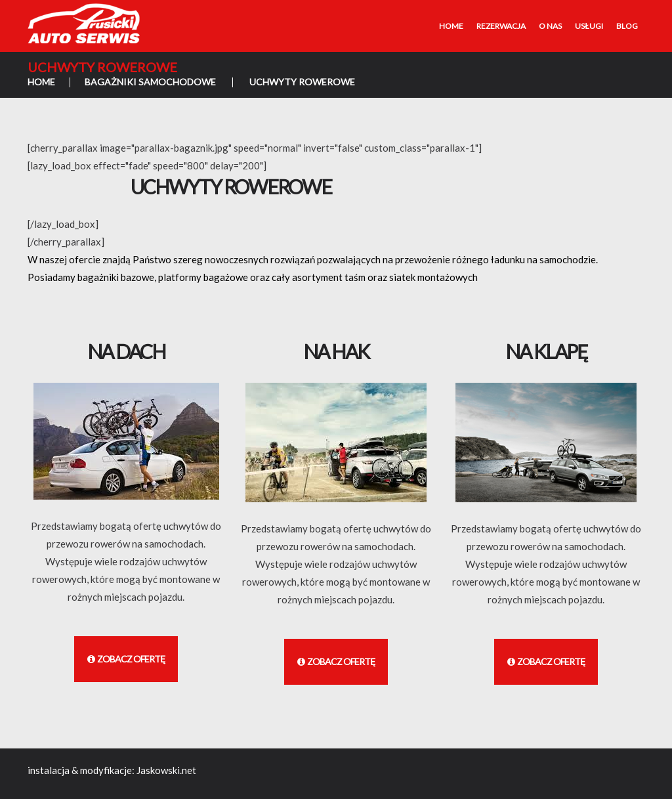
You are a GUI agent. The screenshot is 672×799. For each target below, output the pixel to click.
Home (451, 26)
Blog (627, 26)
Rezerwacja (501, 26)
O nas (550, 26)
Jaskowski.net (166, 770)
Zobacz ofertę (126, 658)
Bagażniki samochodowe (150, 81)
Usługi (589, 26)
